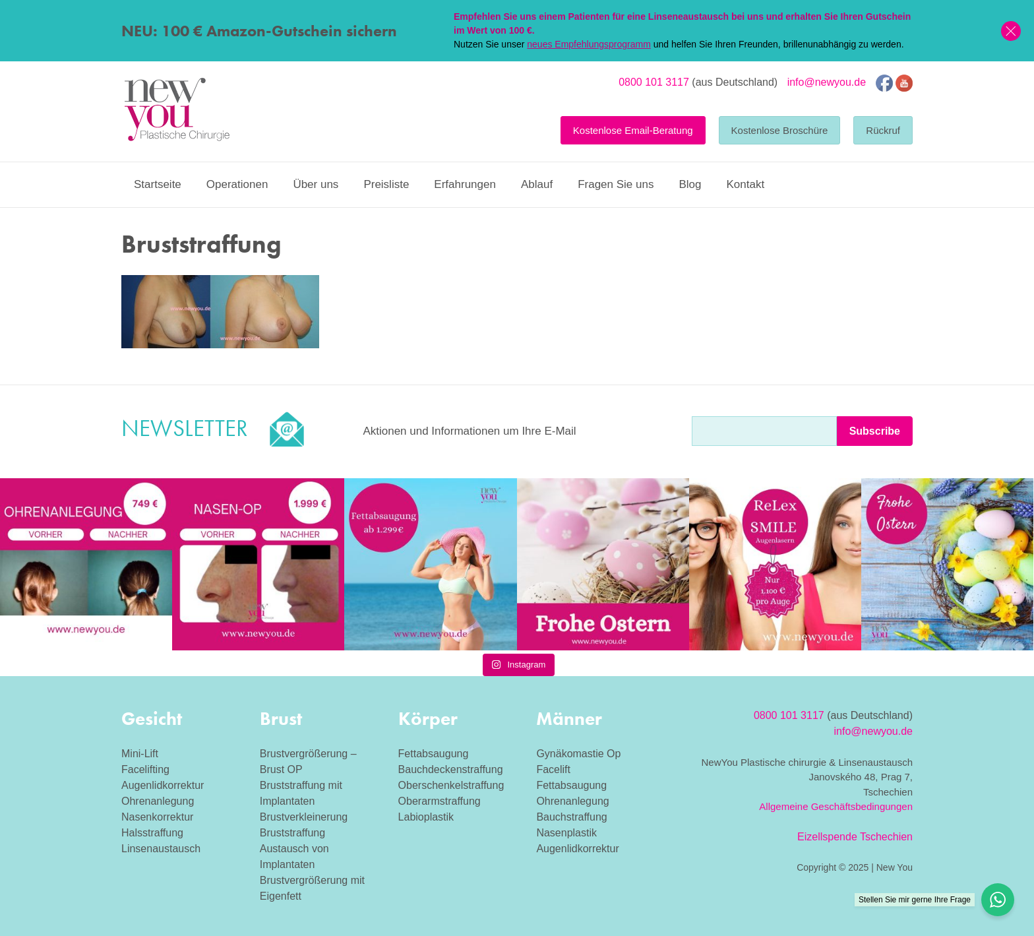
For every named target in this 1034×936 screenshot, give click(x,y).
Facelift (553, 769)
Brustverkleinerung (304, 817)
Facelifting (145, 769)
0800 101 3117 (654, 82)
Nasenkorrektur (157, 817)
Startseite (157, 184)
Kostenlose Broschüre (779, 130)
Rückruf (883, 130)
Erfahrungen (465, 184)
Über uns (315, 184)
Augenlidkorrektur (162, 785)
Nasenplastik (566, 832)
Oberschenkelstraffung (451, 785)
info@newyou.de (826, 82)
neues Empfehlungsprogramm (589, 44)
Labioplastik (426, 817)
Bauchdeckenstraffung (450, 769)
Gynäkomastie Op (578, 753)
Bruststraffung (292, 832)
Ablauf (537, 184)
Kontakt (745, 184)
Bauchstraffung (571, 817)
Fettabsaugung (433, 753)
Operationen (237, 184)
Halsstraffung (152, 832)
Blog (690, 184)
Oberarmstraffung (439, 801)
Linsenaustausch (160, 848)
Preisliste (386, 184)
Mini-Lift (139, 753)
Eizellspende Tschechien (855, 836)
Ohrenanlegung (157, 801)
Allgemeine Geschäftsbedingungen (836, 806)
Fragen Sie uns (616, 184)
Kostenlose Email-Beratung (633, 130)
